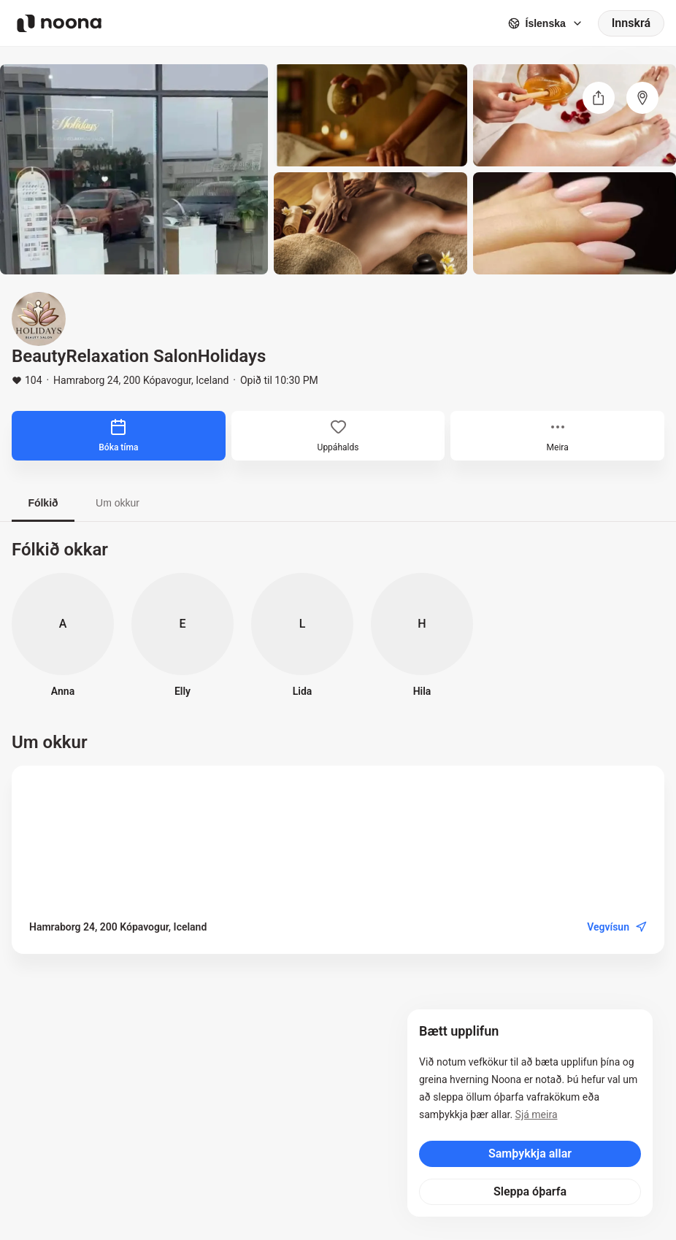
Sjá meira (536, 1114)
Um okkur (117, 503)
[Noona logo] (59, 23)
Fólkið (43, 503)
